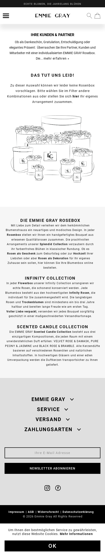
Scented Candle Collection (52, 331)
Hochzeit (79, 253)
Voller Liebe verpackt (21, 311)
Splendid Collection (54, 244)
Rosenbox (14, 234)
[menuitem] (6, 15)
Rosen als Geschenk (21, 253)
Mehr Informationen (76, 534)
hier (76, 96)
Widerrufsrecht (49, 512)
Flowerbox (25, 283)
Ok (52, 546)
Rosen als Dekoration (53, 258)
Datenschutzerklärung (79, 512)
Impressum (16, 512)
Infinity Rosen (79, 292)
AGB (31, 512)
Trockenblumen (33, 302)
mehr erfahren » (56, 58)
